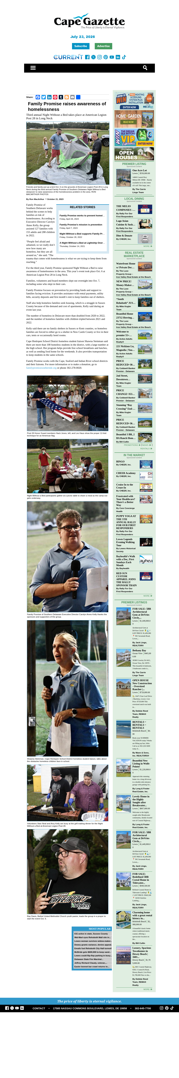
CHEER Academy (126, 473)
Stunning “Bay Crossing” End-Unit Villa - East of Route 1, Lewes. (124, 407)
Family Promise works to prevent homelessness (86, 215)
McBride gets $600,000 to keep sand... (92, 952)
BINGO (120, 461)
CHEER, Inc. (125, 239)
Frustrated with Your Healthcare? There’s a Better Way (125, 500)
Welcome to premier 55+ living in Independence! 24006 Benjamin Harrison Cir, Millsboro (125, 333)
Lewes (135, 173)
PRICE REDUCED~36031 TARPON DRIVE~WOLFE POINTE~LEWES (126, 421)
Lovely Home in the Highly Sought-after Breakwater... (141, 801)
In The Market (134, 455)
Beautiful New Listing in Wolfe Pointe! (141, 763)
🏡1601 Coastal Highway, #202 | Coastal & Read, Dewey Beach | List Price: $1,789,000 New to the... (142, 971)
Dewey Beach (138, 960)
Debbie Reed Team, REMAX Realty (140, 714)
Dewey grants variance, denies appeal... (93, 945)
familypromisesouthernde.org (41, 367)
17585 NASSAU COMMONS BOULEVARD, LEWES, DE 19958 (90, 1008)
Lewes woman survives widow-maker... (93, 941)
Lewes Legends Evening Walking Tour (125, 542)
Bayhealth (124, 568)
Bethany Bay (139, 650)
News (145, 445)
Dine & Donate (124, 235)
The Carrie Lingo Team (139, 190)
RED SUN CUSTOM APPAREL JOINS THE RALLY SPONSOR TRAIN (126, 579)
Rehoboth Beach (139, 731)
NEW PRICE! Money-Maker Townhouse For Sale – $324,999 (124, 283)
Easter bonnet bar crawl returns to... (91, 966)
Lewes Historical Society (125, 550)
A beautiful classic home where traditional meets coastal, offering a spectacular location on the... (141, 933)
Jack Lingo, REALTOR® (140, 644)
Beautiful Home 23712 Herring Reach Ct (124, 316)
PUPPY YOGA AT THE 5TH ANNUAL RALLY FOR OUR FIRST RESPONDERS (126, 522)
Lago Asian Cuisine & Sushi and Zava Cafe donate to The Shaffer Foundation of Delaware (125, 223)
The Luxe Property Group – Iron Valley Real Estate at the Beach (133, 274)
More (147, 246)
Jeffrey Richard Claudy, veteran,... (90, 963)
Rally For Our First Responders (124, 215)
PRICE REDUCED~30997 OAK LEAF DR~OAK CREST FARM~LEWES (126, 363)
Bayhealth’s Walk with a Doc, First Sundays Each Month (125, 561)
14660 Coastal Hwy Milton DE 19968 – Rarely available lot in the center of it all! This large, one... (142, 181)
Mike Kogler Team (123, 308)
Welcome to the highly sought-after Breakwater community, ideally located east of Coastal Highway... (142, 816)
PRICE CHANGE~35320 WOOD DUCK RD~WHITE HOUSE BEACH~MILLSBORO (126, 392)
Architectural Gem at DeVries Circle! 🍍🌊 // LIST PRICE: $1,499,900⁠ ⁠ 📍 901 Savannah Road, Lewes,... (142, 633)
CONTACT (39, 1008)
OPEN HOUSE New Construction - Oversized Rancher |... (142, 685)
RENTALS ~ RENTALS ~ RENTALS (139, 725)
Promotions (131, 445)
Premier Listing (134, 163)
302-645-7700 (143, 1008)
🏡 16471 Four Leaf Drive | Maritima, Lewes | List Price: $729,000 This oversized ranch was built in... (142, 701)
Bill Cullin (124, 442)
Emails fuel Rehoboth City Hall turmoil (92, 948)
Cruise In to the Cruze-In (124, 486)
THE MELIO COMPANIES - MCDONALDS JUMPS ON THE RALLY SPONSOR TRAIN (125, 208)
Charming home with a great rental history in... (142, 915)
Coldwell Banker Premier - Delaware (125, 370)
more (147, 596)
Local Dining (134, 198)
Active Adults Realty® (124, 340)
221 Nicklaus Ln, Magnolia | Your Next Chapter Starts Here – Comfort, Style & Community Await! (125, 348)
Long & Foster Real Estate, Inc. (141, 790)
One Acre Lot (140, 170)
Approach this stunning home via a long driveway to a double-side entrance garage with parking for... (142, 780)
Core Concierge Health (125, 509)
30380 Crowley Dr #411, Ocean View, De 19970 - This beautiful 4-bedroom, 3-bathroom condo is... (142, 664)
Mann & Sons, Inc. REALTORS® (141, 754)
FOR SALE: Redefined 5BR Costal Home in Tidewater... (141, 878)
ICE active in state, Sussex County (91, 933)
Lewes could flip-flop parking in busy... (93, 955)
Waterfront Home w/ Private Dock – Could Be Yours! (125, 265)
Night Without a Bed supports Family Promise (84, 233)
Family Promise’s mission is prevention (81, 224)
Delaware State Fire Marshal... (88, 959)
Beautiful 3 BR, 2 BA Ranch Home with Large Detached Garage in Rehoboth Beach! (125, 436)
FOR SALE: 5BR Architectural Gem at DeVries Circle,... (142, 613)
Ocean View (137, 653)
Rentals (145, 448)
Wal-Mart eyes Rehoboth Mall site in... (92, 937)
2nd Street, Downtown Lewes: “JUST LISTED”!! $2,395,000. (124, 377)
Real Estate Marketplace (134, 254)
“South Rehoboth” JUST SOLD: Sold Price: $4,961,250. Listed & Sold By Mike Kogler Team (125, 301)
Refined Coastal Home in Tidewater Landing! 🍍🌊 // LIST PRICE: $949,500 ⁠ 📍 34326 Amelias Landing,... (142, 895)
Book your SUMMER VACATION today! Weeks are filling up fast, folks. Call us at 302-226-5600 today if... (142, 743)
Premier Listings (134, 602)
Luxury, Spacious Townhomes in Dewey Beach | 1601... (142, 952)
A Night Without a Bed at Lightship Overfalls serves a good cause (95, 243)
